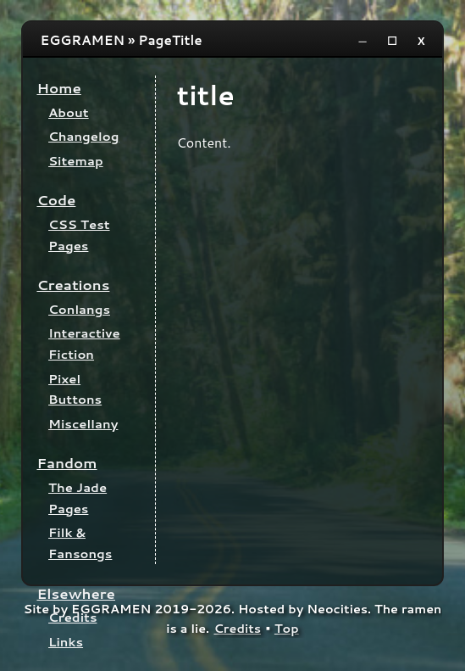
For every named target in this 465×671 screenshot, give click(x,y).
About (68, 112)
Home (58, 88)
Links (65, 642)
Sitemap (75, 161)
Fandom (66, 462)
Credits (72, 617)
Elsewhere (75, 593)
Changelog (83, 136)
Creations (72, 284)
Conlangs (79, 309)
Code (55, 200)
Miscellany (83, 424)
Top (286, 628)
